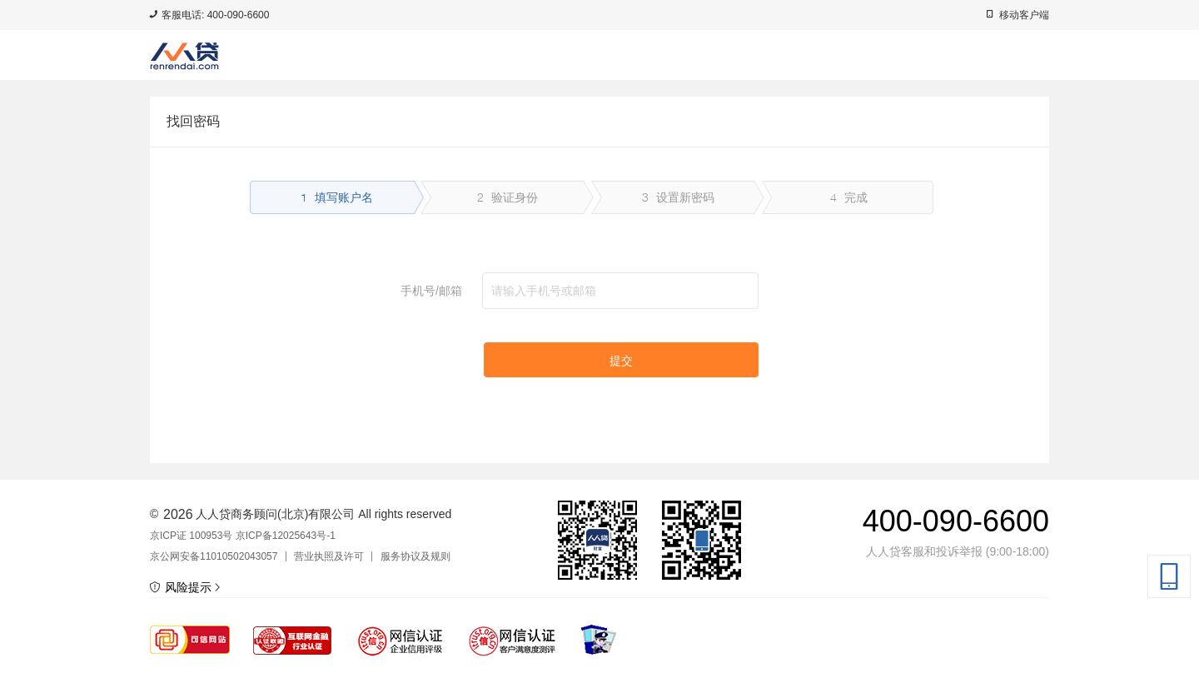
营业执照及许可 (329, 556)
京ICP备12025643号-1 (286, 535)
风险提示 (185, 587)
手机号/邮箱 (431, 290)
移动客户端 (1024, 15)
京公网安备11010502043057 (213, 556)
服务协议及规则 (415, 556)
